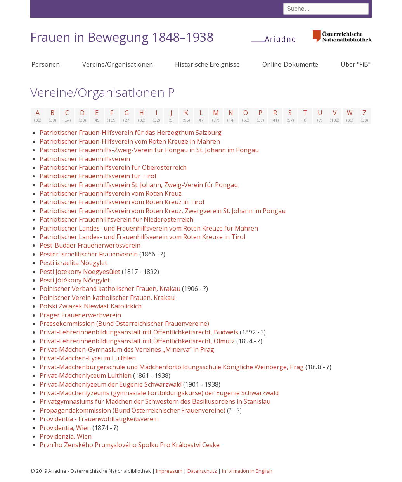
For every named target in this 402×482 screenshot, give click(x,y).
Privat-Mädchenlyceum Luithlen (86, 375)
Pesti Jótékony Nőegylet (75, 280)
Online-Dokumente (290, 64)
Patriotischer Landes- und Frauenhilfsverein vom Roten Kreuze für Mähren (149, 228)
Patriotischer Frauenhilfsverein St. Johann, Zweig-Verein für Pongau (139, 185)
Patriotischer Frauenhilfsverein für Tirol (98, 176)
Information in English (247, 470)
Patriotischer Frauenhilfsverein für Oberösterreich (113, 167)
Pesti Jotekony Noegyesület (80, 271)
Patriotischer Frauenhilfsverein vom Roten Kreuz (111, 193)
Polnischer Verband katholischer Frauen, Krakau (110, 288)
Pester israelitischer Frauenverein (89, 254)
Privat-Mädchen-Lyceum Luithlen (88, 358)
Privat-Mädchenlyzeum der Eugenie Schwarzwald (111, 384)
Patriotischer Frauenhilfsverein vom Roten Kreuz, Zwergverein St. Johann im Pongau (163, 211)
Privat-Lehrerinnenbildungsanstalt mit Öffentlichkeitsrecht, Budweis (139, 332)
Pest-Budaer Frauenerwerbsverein (90, 245)
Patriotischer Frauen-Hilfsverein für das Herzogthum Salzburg (131, 132)
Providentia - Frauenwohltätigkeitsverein (99, 419)
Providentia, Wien (65, 427)
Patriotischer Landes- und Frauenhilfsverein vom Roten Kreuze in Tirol (142, 236)
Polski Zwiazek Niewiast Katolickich (91, 306)
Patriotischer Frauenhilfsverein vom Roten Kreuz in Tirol (122, 202)
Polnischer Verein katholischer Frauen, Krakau (107, 297)
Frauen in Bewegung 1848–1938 (121, 37)
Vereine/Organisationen (117, 64)
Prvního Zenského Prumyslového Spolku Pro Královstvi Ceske (130, 445)
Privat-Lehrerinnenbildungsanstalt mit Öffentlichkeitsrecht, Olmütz (137, 341)
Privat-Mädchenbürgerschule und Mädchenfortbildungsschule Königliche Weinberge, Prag (172, 367)
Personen (45, 64)
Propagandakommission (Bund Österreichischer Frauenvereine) (132, 410)
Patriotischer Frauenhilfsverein (85, 159)
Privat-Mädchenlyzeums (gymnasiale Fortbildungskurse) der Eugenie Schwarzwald (159, 393)
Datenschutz (202, 470)
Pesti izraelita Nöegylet (73, 262)
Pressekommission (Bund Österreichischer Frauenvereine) (124, 323)
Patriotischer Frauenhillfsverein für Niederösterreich (116, 219)
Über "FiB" (356, 64)
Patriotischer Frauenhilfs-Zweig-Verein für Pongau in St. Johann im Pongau (149, 150)
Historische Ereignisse (207, 64)
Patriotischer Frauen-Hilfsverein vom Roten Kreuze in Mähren (130, 141)
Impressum (169, 470)
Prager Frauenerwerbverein (80, 315)
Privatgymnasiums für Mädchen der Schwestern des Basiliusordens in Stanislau (155, 401)
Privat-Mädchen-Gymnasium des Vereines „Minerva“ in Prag (127, 349)
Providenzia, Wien (66, 436)
